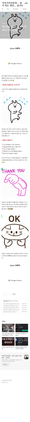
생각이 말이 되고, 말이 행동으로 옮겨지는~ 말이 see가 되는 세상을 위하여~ (12, 396)
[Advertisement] (15, 61)
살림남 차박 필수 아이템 (9, 347)
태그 (8, 9)
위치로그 (24, 9)
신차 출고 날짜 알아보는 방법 (10, 343)
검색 (23, 3)
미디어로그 (16, 9)
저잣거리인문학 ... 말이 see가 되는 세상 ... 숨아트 (15, 3)
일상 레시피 (6, 336)
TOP (27, 417)
